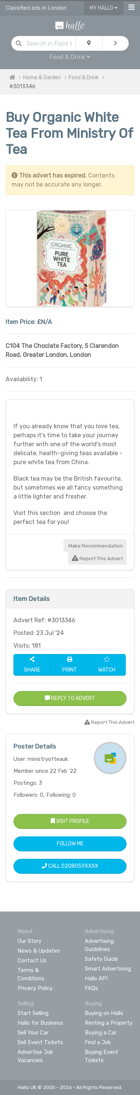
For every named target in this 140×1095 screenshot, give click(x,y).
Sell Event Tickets (40, 1042)
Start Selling (33, 1013)
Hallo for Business (40, 1023)
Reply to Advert (70, 698)
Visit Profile (70, 821)
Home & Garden (42, 77)
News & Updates (39, 950)
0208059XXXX (79, 866)
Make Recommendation (95, 546)
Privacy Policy (35, 988)
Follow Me (70, 843)
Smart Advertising (108, 968)
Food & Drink (70, 57)
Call (70, 866)
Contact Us (32, 960)
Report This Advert (97, 558)
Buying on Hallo (104, 1013)
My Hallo (104, 8)
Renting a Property (109, 1023)
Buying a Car (100, 1032)
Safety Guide (101, 959)
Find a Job (98, 1042)
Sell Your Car (33, 1032)
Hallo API (96, 978)
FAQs (91, 988)
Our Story (29, 941)
